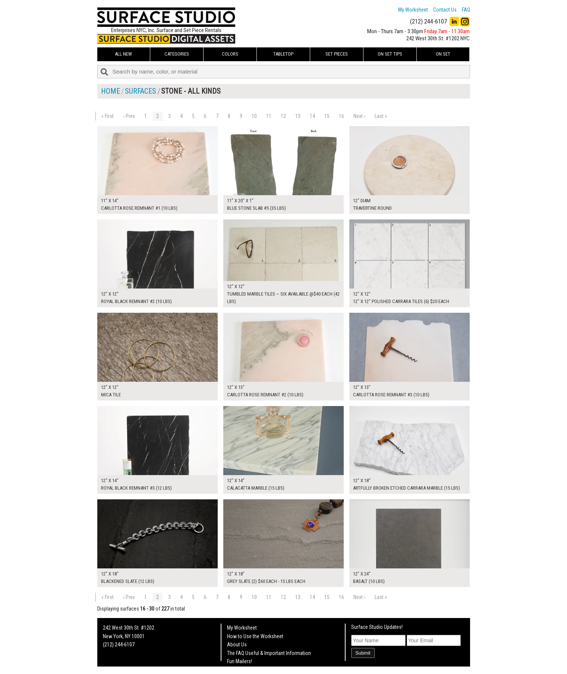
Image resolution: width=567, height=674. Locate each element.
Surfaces (140, 91)
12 (283, 116)
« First (107, 116)
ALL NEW (123, 54)
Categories (176, 54)
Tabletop (283, 54)
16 (341, 116)
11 (268, 116)
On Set (443, 54)
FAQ (466, 10)
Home (110, 91)
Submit (362, 653)
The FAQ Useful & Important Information (269, 653)
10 (254, 116)
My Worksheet (413, 10)
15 (327, 116)
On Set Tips (390, 54)
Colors (230, 54)
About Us (237, 645)
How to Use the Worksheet (255, 636)
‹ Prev (129, 116)
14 (312, 116)
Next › (359, 116)
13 (297, 116)
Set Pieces (336, 54)
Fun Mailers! (239, 661)
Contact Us (445, 10)
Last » (381, 116)
